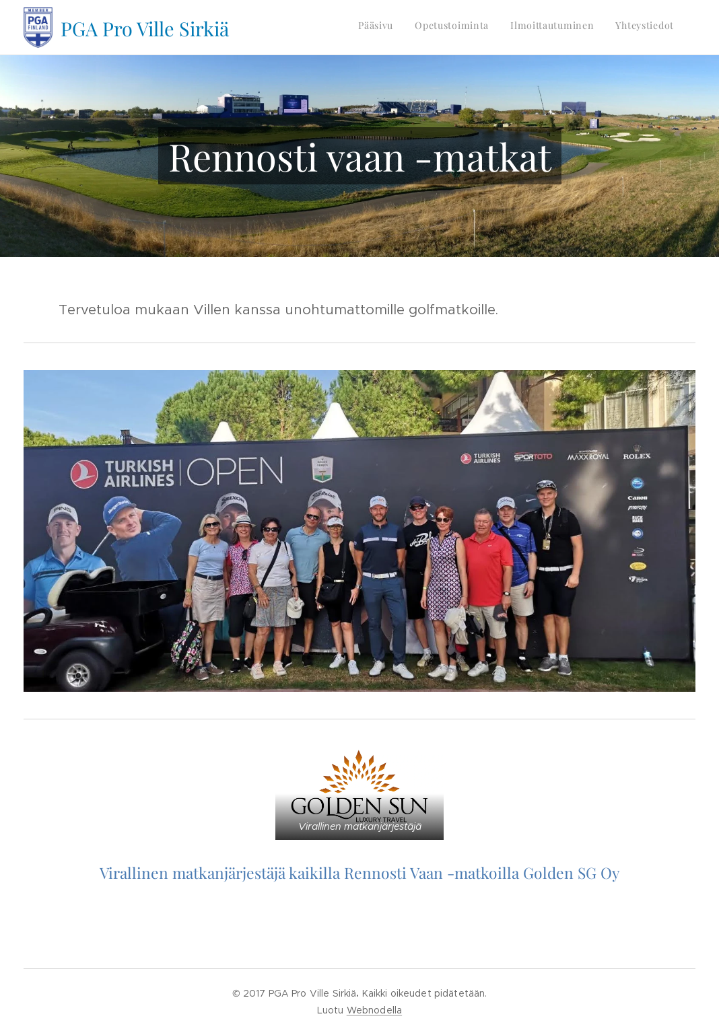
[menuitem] (613, 27)
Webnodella (374, 1010)
